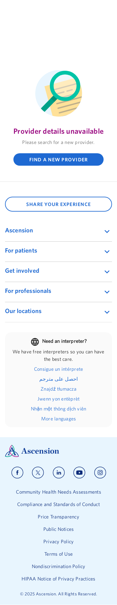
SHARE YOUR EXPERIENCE (58, 204)
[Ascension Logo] (58, 451)
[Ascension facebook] (17, 473)
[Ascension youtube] (79, 473)
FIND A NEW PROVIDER (58, 159)
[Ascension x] (38, 473)
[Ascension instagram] (100, 473)
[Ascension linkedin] (59, 473)
